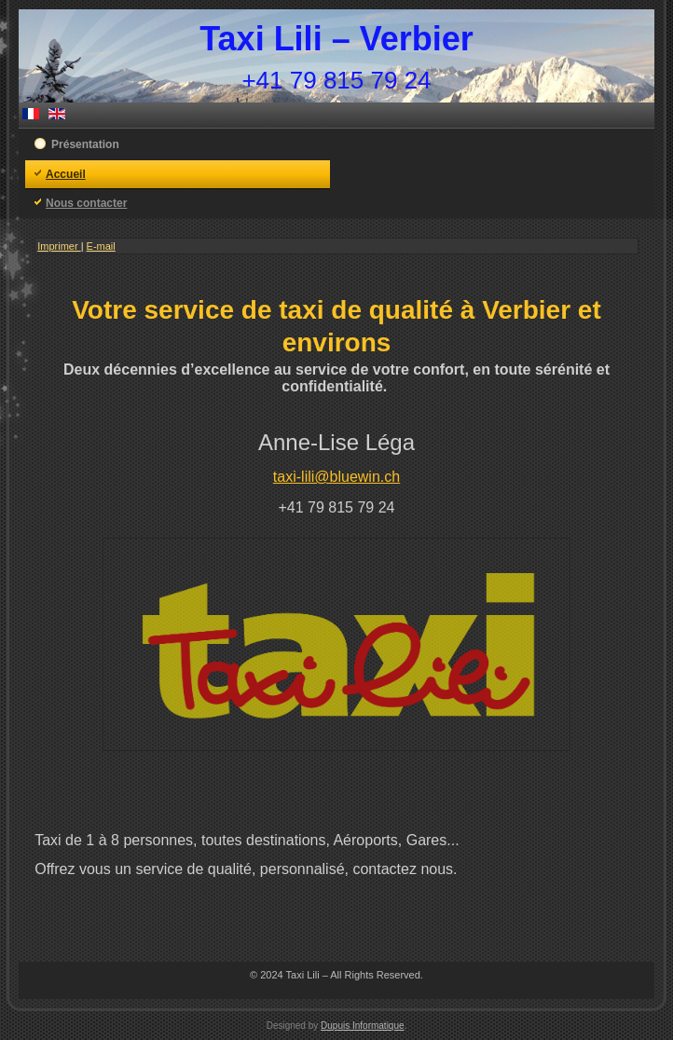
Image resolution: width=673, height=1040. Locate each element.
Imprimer (58, 246)
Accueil (66, 174)
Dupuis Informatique (363, 1025)
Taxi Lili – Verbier (336, 39)
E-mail (101, 246)
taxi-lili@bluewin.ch (336, 477)
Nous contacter (86, 203)
